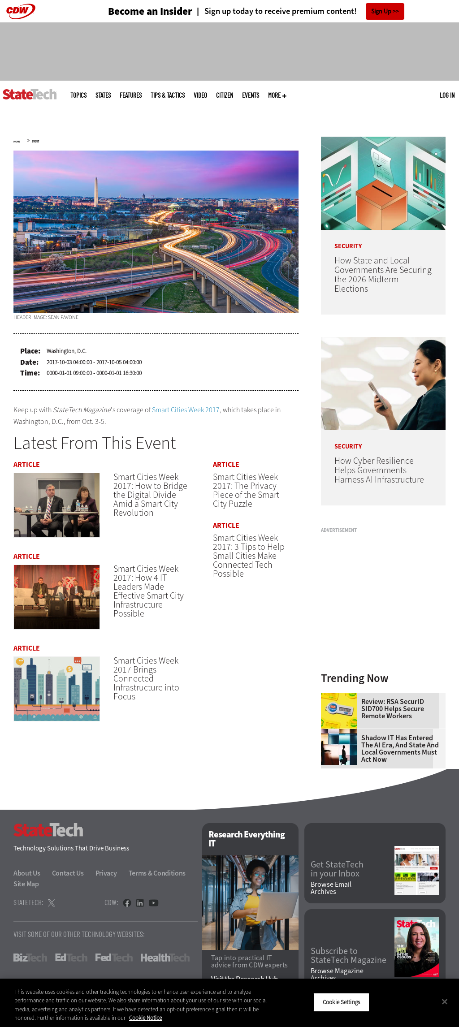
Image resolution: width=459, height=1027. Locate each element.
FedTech (114, 958)
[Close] (445, 1001)
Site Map (26, 884)
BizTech (30, 958)
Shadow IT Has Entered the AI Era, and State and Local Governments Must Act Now (400, 748)
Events (250, 95)
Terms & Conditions (157, 873)
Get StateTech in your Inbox (337, 869)
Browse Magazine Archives (337, 974)
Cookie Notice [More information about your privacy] (145, 1018)
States (103, 95)
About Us (26, 873)
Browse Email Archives (331, 888)
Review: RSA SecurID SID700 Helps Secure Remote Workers (392, 709)
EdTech (71, 958)
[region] (229, 1003)
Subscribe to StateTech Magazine (348, 956)
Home (16, 141)
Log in (447, 95)
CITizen (224, 95)
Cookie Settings (341, 1002)
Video (200, 95)
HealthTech (165, 958)
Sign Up (381, 11)
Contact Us (68, 873)
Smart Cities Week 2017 (186, 409)
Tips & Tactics (168, 95)
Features (131, 95)
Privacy (106, 873)
